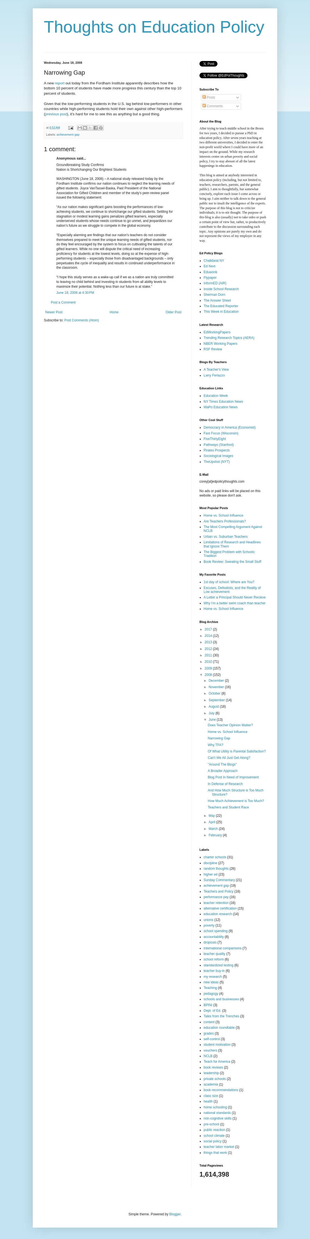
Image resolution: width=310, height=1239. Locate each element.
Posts (208, 97)
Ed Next (210, 266)
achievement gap (68, 134)
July (212, 713)
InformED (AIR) (215, 283)
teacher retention (216, 903)
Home (114, 312)
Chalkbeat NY (214, 261)
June (213, 720)
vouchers (210, 1050)
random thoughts (216, 869)
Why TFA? (215, 745)
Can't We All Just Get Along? (229, 758)
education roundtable (219, 1028)
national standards (217, 1113)
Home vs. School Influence (223, 515)
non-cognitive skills (218, 1118)
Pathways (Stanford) (219, 445)
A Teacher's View (216, 370)
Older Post (173, 312)
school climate (214, 1136)
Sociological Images (218, 456)
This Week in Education (221, 312)
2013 (209, 642)
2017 (209, 629)
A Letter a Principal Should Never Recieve (235, 597)
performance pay (216, 897)
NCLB (208, 1056)
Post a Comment (63, 302)
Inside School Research (221, 289)
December (217, 681)
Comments (212, 106)
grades (209, 1033)
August (214, 706)
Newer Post (53, 312)
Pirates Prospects (217, 450)
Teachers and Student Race (228, 807)
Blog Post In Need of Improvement (233, 777)
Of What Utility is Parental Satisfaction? (237, 751)
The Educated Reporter (221, 306)
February (216, 835)
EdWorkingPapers (217, 332)
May (212, 816)
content (209, 1022)
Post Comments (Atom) (81, 320)
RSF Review (213, 349)
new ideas (211, 982)
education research (218, 914)
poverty (209, 925)
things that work (215, 1153)
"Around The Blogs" (222, 764)
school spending (216, 931)
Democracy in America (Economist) (230, 427)
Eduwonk (210, 272)
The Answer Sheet (217, 300)
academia (211, 1084)
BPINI (208, 1005)
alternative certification (220, 908)
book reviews (213, 1067)
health (208, 1101)
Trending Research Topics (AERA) (229, 338)
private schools (215, 1079)
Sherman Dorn (214, 295)
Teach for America (217, 1062)
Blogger (175, 1214)
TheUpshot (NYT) (217, 462)
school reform (214, 959)
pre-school (211, 1124)
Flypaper (210, 278)
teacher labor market (219, 1147)
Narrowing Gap (219, 738)
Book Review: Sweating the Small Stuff (232, 562)
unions (208, 920)
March (214, 829)
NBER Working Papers (221, 344)
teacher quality (214, 954)
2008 (209, 675)
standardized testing (218, 965)
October (215, 693)
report (59, 83)
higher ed (211, 874)
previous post (56, 114)
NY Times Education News (223, 402)
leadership (211, 1073)
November (217, 687)
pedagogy (211, 994)
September (217, 700)
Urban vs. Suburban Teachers (226, 537)
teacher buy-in (214, 971)
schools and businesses (221, 999)
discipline (210, 863)
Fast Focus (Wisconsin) (221, 433)
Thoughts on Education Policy (154, 27)
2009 (209, 668)
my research (213, 977)
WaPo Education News (221, 407)
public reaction (214, 1130)
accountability (214, 937)
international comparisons (223, 948)
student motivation (217, 1045)
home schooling (215, 1107)
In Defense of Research (225, 784)
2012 (209, 649)
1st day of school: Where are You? (229, 582)
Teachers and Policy (218, 891)
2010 (209, 662)
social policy (213, 1141)
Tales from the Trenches (221, 1016)
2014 (209, 636)
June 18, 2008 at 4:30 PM (75, 293)
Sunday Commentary (219, 880)
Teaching (210, 988)
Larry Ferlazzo (214, 375)
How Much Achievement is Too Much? (236, 801)
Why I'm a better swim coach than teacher (235, 603)
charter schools (215, 857)
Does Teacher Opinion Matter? (230, 725)
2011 (209, 655)
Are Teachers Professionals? (225, 521)
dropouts (210, 942)
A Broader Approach (223, 771)
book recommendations (221, 1090)
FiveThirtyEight (215, 439)
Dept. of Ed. (212, 1011)
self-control (212, 1039)
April (212, 822)
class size (211, 1096)
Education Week (216, 396)
